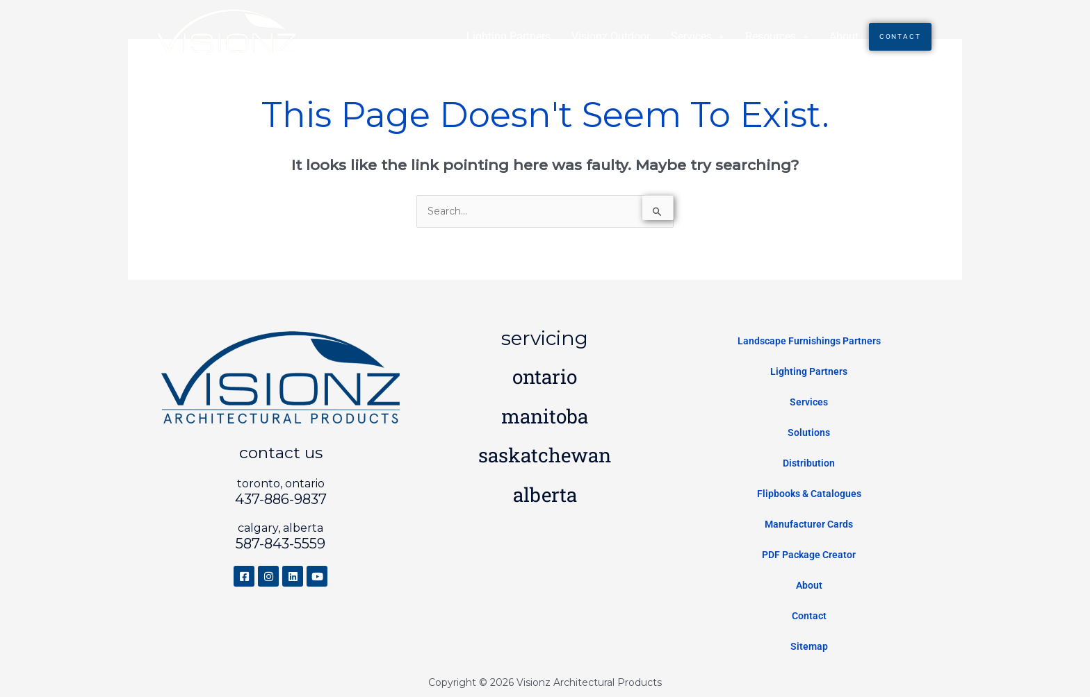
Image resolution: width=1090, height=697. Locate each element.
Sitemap (809, 646)
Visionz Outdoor (610, 36)
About (843, 36)
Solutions (809, 432)
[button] (697, 37)
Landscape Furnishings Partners (809, 340)
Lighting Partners (508, 36)
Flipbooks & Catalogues (809, 493)
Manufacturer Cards (809, 524)
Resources (776, 36)
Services (697, 36)
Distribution (809, 463)
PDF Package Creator (809, 554)
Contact (900, 36)
